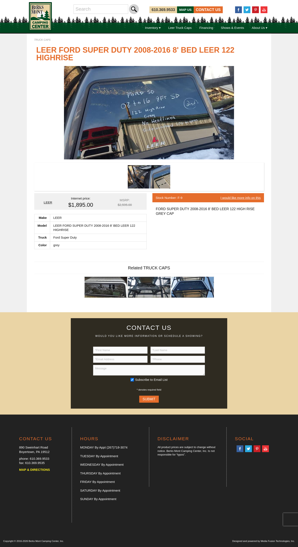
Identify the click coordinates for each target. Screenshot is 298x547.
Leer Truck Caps (180, 28)
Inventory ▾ (153, 28)
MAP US (185, 9)
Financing (206, 28)
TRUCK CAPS (42, 39)
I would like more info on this (240, 198)
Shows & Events (232, 28)
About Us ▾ (259, 28)
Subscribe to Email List (151, 379)
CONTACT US (208, 10)
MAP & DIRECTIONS (34, 469)
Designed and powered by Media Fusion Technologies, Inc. (263, 541)
